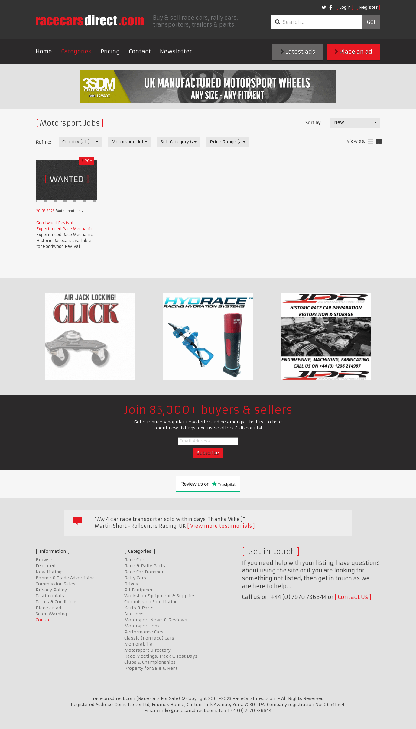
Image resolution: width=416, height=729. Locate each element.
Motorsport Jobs (142, 626)
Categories (76, 51)
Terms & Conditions (57, 601)
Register (368, 7)
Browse (44, 559)
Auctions (134, 614)
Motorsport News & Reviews (155, 620)
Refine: (43, 142)
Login (345, 7)
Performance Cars (144, 632)
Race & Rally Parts (144, 566)
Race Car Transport (144, 572)
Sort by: (313, 122)
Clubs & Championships (150, 662)
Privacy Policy (51, 590)
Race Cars (135, 559)
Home (44, 51)
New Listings (50, 572)
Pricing (110, 51)
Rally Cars (135, 578)
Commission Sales (56, 584)
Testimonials (50, 595)
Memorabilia (138, 644)
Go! (371, 22)
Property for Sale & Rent (150, 668)
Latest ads (297, 51)
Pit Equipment (139, 590)
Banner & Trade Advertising (65, 578)
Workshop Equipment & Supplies (160, 595)
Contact (140, 51)
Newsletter (176, 51)
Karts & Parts (139, 608)
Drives (131, 584)
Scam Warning (51, 614)
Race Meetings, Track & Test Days (160, 656)
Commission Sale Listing (150, 601)
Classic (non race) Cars (149, 638)
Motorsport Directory (147, 650)
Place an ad (353, 51)
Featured (45, 566)
